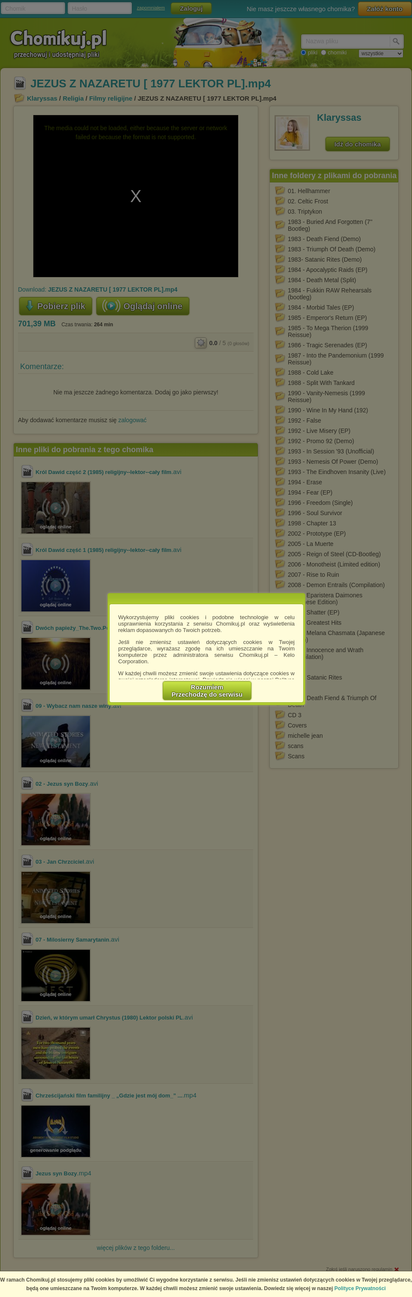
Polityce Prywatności (360, 1288)
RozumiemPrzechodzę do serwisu (207, 690)
